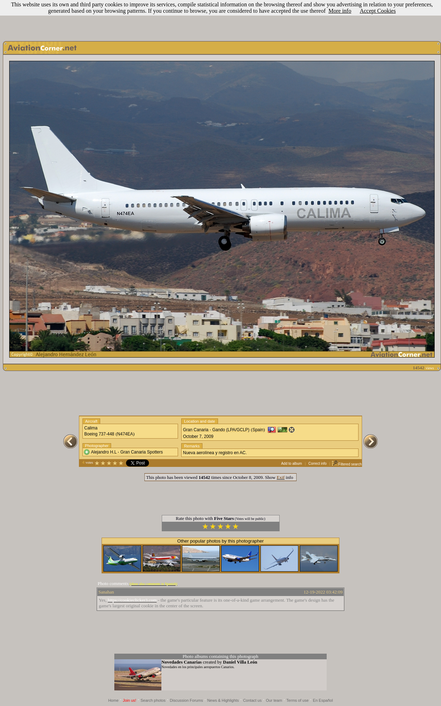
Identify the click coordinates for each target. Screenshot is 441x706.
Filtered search (347, 464)
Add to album (291, 463)
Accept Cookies (378, 11)
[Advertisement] (220, 19)
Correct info (317, 463)
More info (339, 11)
